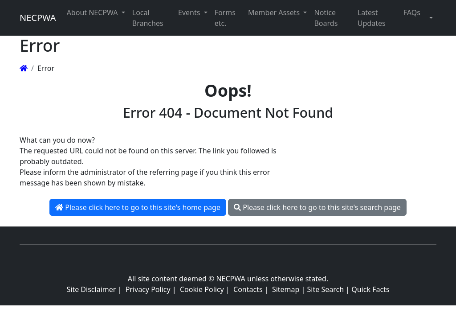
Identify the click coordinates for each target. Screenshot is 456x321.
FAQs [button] (411, 12)
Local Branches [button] (147, 18)
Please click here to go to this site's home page (137, 207)
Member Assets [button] (274, 12)
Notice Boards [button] (326, 18)
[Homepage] (24, 68)
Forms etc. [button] (225, 18)
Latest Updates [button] (372, 18)
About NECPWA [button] (93, 12)
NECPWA (38, 18)
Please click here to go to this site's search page (317, 207)
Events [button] (190, 12)
